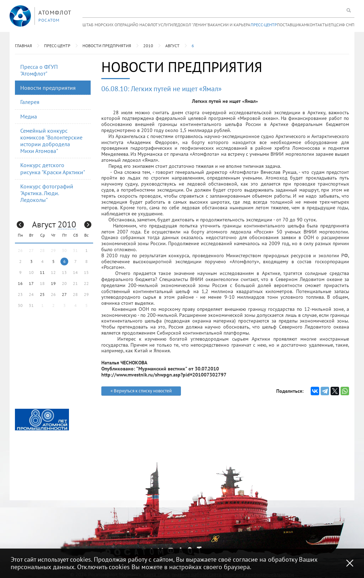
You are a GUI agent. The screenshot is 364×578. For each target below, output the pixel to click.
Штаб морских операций (108, 24)
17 (31, 283)
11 (42, 272)
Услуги (165, 24)
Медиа (28, 116)
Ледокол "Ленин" (190, 24)
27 (64, 294)
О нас (141, 24)
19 (53, 283)
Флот (152, 24)
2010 (148, 45)
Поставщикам (292, 24)
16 (20, 283)
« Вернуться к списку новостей (141, 391)
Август (172, 45)
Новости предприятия (106, 45)
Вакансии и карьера (229, 24)
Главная (23, 45)
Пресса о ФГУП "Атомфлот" (39, 70)
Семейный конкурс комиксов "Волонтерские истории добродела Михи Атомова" (51, 141)
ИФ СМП (346, 24)
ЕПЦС (333, 24)
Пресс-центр (264, 24)
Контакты (317, 24)
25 (42, 294)
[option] (42, 419)
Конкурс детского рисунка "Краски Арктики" (52, 168)
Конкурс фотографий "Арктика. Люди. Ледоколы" (46, 193)
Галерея (29, 101)
